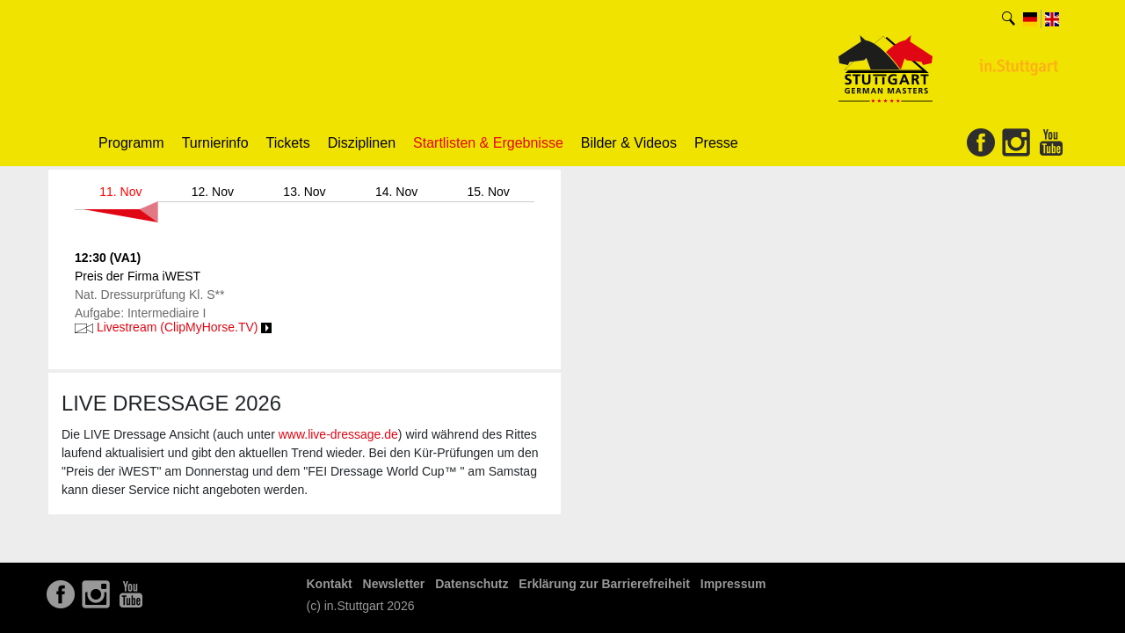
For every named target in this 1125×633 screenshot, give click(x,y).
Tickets (288, 142)
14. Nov (396, 192)
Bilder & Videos (629, 142)
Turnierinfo (215, 142)
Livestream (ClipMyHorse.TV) (173, 327)
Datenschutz (471, 584)
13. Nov (304, 192)
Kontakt (329, 584)
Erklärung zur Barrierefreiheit (604, 584)
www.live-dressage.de (338, 434)
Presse (716, 142)
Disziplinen (362, 142)
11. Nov (120, 192)
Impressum (733, 584)
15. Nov (489, 192)
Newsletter (394, 584)
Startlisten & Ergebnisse (488, 142)
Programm (131, 142)
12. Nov (213, 192)
